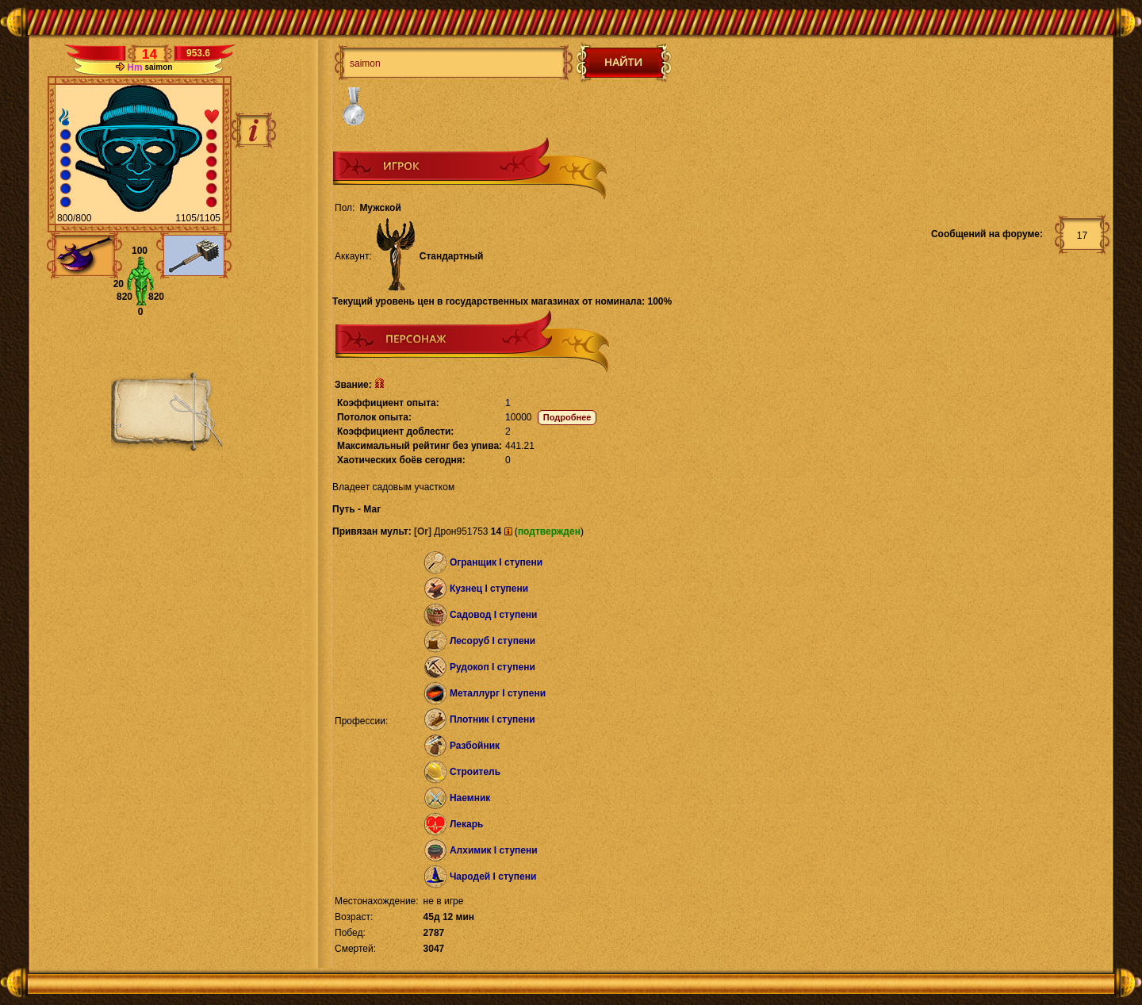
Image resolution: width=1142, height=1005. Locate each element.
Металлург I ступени (498, 693)
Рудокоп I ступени (492, 667)
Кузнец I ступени (489, 588)
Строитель (475, 771)
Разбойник (475, 745)
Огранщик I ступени (496, 562)
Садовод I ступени (494, 614)
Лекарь (466, 824)
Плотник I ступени (492, 719)
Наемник (470, 798)
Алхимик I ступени (494, 850)
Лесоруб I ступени (492, 640)
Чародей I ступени (493, 876)
